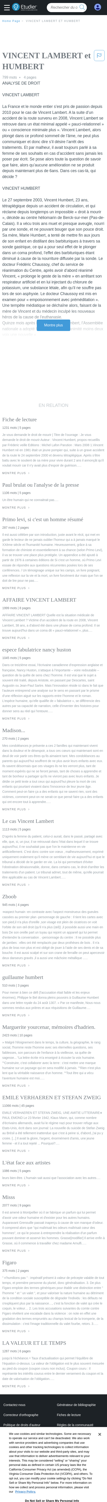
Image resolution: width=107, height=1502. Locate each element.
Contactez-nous (14, 1405)
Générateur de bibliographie (76, 1405)
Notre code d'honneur (18, 1435)
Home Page (11, 21)
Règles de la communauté (75, 1425)
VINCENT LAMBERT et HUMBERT (53, 21)
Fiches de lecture (69, 1415)
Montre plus (53, 325)
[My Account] (97, 7)
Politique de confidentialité (75, 1435)
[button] (8, 8)
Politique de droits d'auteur (21, 1425)
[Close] (100, 1446)
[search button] (82, 7)
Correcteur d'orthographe (20, 1415)
